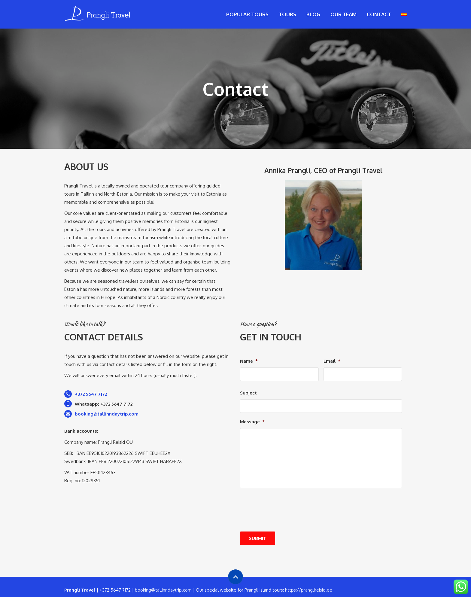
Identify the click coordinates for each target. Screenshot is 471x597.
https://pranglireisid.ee (308, 590)
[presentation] (285, 524)
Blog (313, 14)
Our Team (343, 14)
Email (332, 361)
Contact (379, 14)
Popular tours (247, 14)
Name (249, 361)
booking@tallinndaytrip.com (163, 590)
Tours (287, 14)
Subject (248, 393)
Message (252, 422)
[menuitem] (404, 14)
